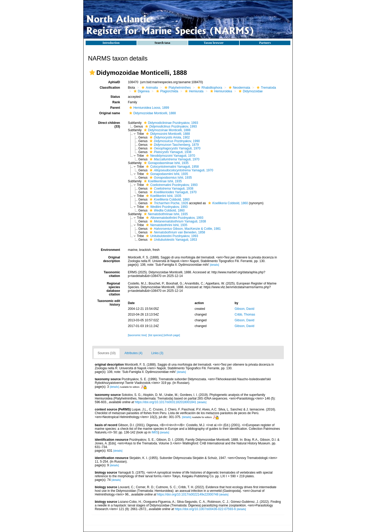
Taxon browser (214, 43)
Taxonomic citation (112, 274)
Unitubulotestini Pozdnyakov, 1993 (171, 236)
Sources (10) (107, 353)
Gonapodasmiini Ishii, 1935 (166, 174)
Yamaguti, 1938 (169, 152)
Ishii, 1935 (170, 177)
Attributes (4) (134, 353)
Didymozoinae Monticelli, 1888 (167, 130)
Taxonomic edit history (108, 302)
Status (115, 97)
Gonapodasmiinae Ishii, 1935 (166, 163)
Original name (109, 113)
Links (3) (157, 353)
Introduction (111, 43)
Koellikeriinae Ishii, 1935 (162, 181)
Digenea (141, 91)
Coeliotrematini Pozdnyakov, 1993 (171, 185)
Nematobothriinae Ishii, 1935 (165, 214)
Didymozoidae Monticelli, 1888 (152, 113)
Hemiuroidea (220, 91)
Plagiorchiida (166, 91)
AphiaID (114, 82)
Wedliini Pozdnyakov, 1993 (166, 207)
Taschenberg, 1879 (173, 145)
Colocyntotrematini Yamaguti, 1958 (172, 166)
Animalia (149, 87)
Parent (115, 108)
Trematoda (265, 87)
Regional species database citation (113, 289)
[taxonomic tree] (137, 335)
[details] (214, 264)
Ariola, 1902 (169, 137)
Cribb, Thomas (245, 314)
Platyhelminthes (177, 87)
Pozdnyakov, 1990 (174, 141)
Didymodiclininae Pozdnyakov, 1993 (170, 123)
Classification (110, 87)
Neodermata (238, 87)
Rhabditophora (209, 87)
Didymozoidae (250, 91)
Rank (116, 102)
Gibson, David (244, 309)
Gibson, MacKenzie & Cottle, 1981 (184, 229)
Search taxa (162, 43)
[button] (92, 72)
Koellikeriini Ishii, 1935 (163, 196)
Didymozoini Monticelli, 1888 (167, 134)
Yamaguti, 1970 (174, 148)
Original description (111, 259)
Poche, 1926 (168, 203)
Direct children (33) (109, 124)
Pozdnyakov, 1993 (170, 126)
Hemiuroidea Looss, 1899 (148, 108)
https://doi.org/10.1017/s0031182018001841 (165, 402)
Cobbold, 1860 (169, 199)
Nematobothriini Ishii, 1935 (166, 225)
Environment (110, 250)
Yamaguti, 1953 (172, 239)
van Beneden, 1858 (176, 232)
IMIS (154, 432)
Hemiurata (193, 91)
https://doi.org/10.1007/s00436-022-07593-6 (205, 509)
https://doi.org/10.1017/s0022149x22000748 (188, 494)
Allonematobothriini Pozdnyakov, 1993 (174, 218)
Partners (265, 43)
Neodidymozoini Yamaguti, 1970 (170, 156)
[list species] (155, 335)
